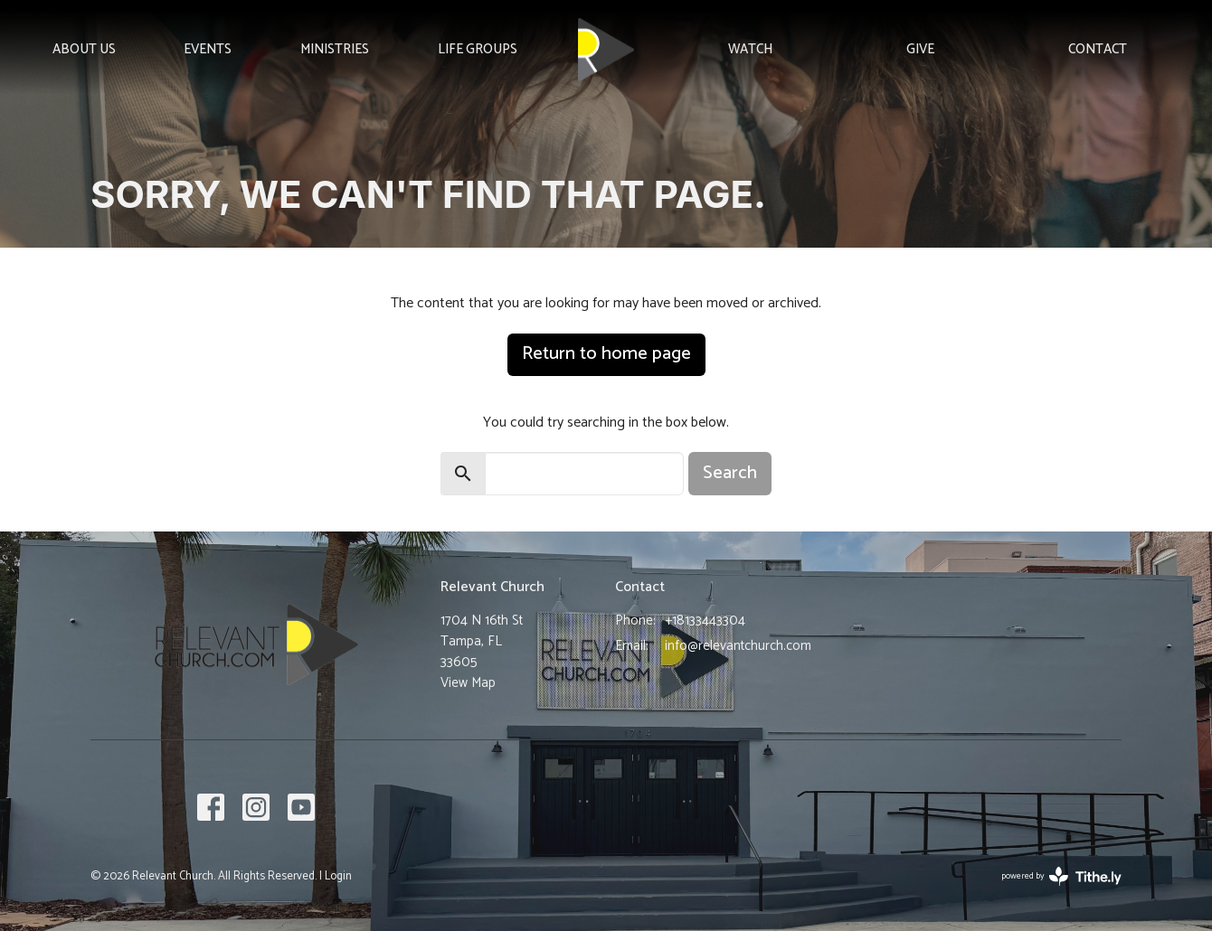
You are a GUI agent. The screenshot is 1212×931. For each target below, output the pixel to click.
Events (208, 49)
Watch (750, 49)
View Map (468, 683)
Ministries (334, 49)
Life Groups (477, 49)
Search (730, 473)
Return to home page (606, 354)
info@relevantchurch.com (738, 645)
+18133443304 (705, 620)
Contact (1097, 49)
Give (920, 49)
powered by (1061, 876)
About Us (84, 49)
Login (338, 876)
